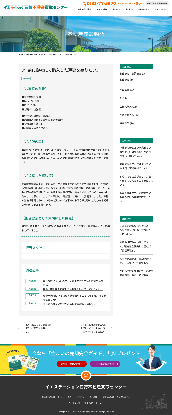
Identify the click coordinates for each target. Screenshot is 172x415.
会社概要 (129, 9)
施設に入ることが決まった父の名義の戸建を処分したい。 (135, 166)
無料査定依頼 (144, 9)
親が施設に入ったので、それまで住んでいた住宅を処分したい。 (74, 283)
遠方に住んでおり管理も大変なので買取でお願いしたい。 (38, 328)
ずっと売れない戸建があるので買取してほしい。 (69, 303)
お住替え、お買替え (133, 73)
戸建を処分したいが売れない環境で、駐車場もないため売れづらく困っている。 (135, 151)
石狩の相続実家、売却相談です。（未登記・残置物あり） (135, 261)
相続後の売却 (129, 115)
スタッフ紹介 (102, 9)
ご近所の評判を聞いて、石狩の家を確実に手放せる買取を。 (136, 273)
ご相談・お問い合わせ (72, 363)
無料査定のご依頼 (105, 363)
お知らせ (116, 9)
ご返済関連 (127, 90)
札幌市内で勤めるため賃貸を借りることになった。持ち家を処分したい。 (74, 297)
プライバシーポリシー (93, 403)
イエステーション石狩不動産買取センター (86, 387)
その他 (125, 98)
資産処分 (127, 123)
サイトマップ (74, 403)
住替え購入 (128, 106)
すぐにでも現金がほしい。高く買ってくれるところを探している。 (136, 180)
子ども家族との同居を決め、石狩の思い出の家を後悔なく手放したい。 (135, 230)
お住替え (127, 79)
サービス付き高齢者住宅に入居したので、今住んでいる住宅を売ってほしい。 (93, 328)
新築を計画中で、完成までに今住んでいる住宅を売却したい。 (135, 197)
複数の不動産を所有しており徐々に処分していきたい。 (73, 289)
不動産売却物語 (84, 9)
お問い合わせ (160, 9)
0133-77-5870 (99, 3)
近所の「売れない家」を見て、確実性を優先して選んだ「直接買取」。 (135, 246)
